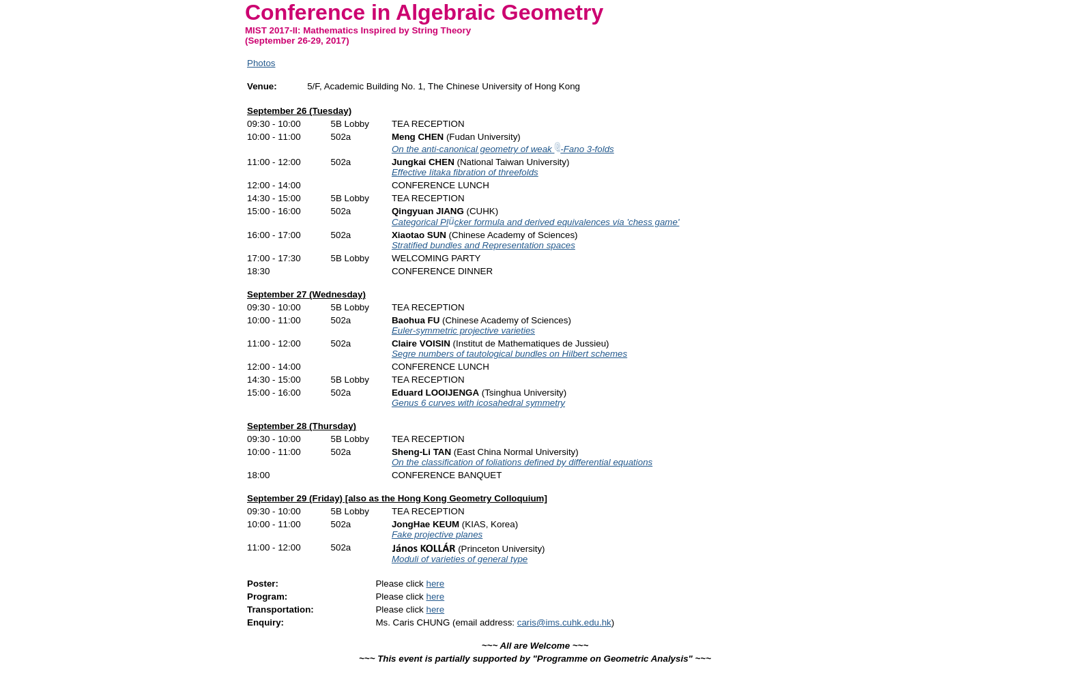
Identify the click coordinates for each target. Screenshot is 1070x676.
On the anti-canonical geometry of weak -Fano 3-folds (503, 149)
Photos (261, 63)
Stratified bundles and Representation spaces (483, 245)
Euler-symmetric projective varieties (463, 330)
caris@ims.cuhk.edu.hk (564, 622)
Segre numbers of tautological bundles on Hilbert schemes (509, 354)
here (435, 583)
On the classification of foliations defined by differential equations (522, 462)
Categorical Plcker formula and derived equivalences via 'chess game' (536, 222)
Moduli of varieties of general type (459, 559)
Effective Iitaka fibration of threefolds (465, 172)
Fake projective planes (437, 534)
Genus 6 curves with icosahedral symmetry (478, 403)
